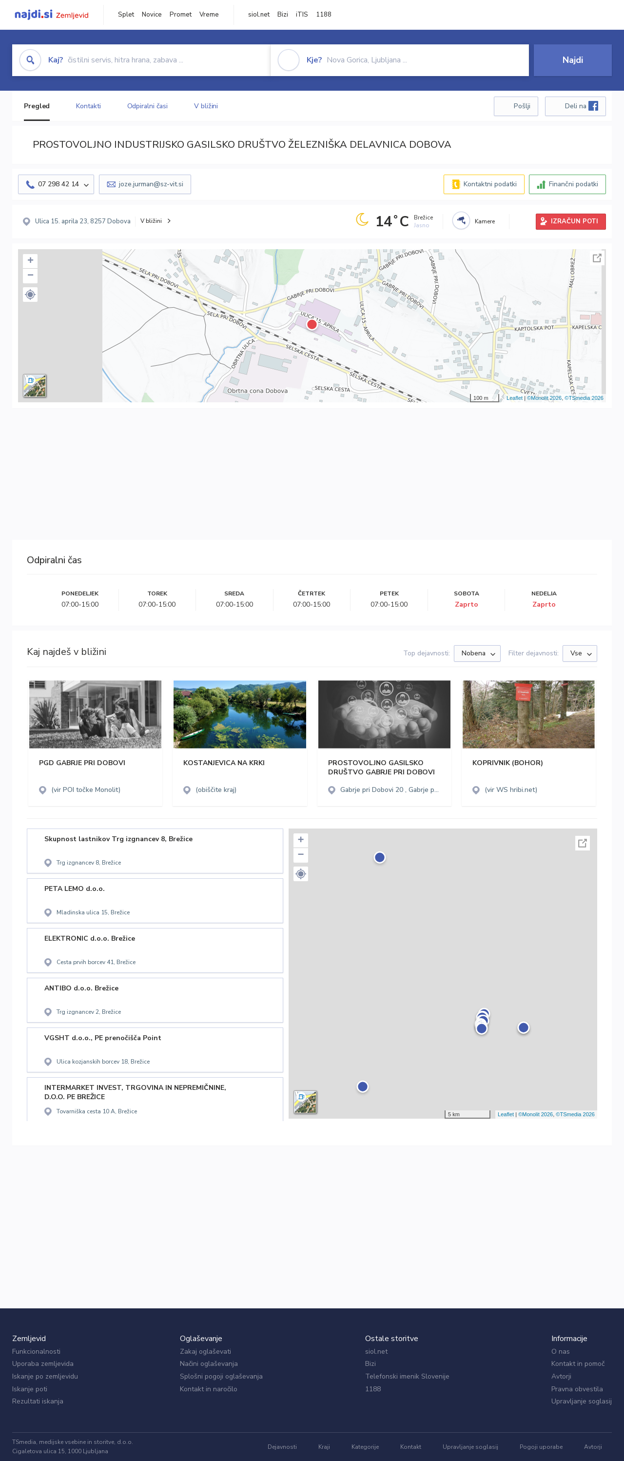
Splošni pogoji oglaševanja (221, 1376)
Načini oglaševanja (209, 1363)
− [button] (30, 276)
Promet (181, 14)
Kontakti (88, 106)
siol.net (259, 14)
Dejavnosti (282, 1447)
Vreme (209, 14)
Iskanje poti (29, 1389)
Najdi (573, 60)
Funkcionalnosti (36, 1351)
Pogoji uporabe (541, 1447)
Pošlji (522, 106)
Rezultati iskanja (37, 1401)
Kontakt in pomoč (577, 1363)
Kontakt (410, 1447)
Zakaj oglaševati (205, 1351)
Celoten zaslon (597, 258)
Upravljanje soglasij (581, 1401)
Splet (126, 14)
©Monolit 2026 (544, 398)
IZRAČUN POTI (574, 221)
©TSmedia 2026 (584, 398)
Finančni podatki (573, 184)
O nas (560, 1351)
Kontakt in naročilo (208, 1389)
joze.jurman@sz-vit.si (151, 184)
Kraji (324, 1447)
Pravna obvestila (577, 1389)
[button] (30, 294)
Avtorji (561, 1376)
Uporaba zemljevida (43, 1363)
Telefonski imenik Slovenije (407, 1376)
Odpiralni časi (147, 106)
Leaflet (515, 398)
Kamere (485, 221)
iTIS (302, 14)
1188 (324, 14)
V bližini (206, 106)
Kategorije (365, 1447)
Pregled (37, 106)
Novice (152, 14)
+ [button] (30, 261)
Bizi (282, 14)
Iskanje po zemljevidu (45, 1376)
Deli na (581, 106)
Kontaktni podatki (490, 184)
